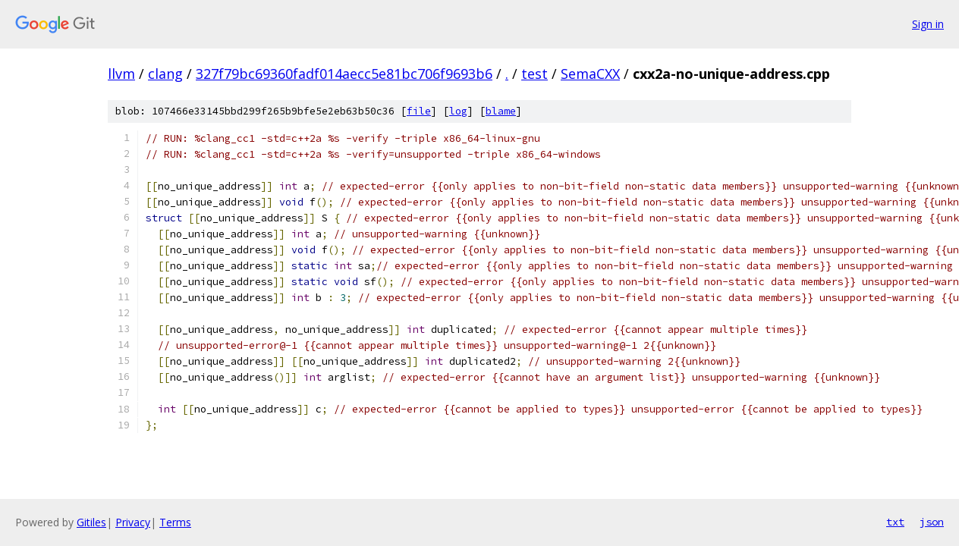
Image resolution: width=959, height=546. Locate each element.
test (534, 73)
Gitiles (91, 522)
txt (895, 522)
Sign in (928, 24)
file (419, 111)
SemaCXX (590, 73)
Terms (175, 522)
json (932, 522)
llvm (121, 73)
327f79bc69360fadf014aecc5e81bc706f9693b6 (344, 73)
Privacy (132, 522)
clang (165, 73)
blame (501, 111)
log (458, 111)
